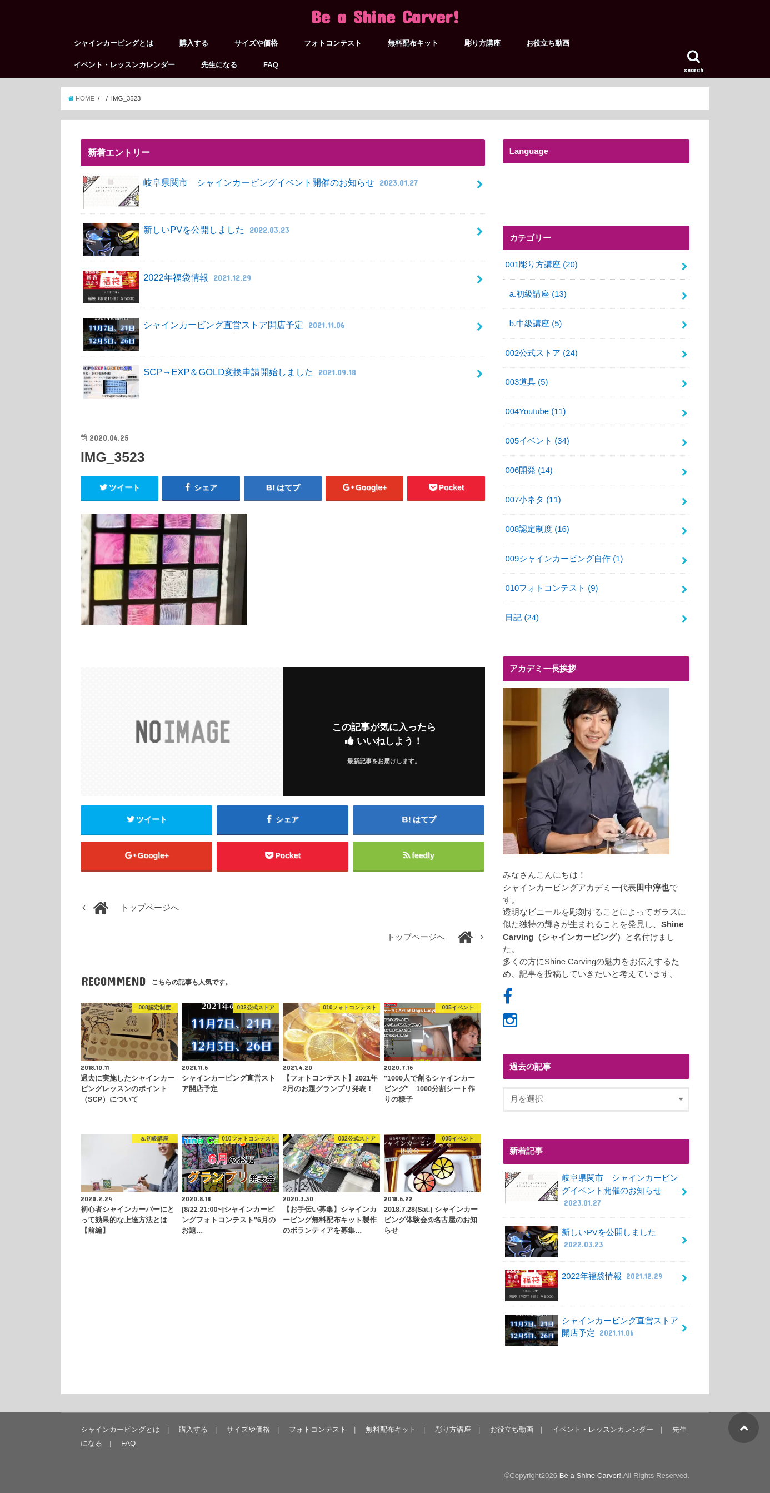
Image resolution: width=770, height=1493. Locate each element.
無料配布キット (413, 43)
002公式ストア (541, 353)
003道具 (526, 381)
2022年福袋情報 (168, 282)
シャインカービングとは (113, 43)
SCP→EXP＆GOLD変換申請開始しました (221, 376)
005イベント (537, 440)
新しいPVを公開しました (187, 234)
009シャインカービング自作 (564, 558)
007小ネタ (533, 499)
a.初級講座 (538, 294)
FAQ (270, 65)
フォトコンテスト (333, 43)
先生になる (219, 65)
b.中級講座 (535, 323)
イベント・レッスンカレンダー (124, 65)
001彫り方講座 (541, 264)
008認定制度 (537, 529)
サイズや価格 (256, 43)
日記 (522, 617)
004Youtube (535, 411)
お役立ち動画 (547, 43)
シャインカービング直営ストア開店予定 (215, 329)
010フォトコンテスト (551, 588)
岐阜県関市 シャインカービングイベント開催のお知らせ (252, 187)
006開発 (528, 470)
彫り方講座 (482, 43)
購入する (193, 43)
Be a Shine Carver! (385, 16)
